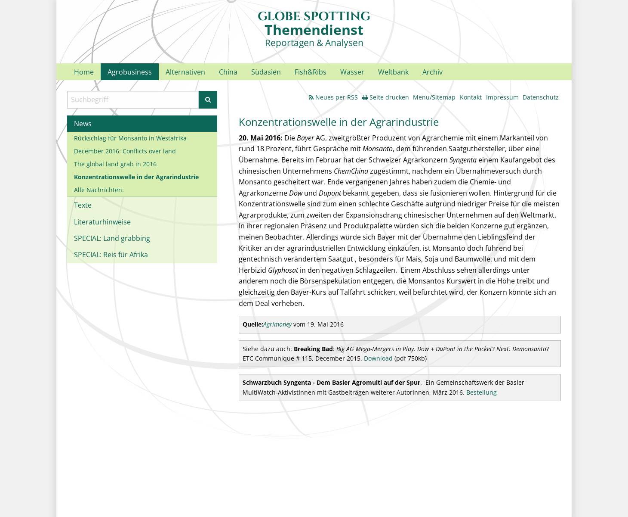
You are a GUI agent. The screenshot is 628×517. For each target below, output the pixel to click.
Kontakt (471, 97)
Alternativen (185, 72)
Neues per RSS (333, 97)
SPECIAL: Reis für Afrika (111, 254)
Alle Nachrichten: (99, 190)
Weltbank (393, 72)
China (228, 72)
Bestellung (481, 392)
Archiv (432, 72)
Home (84, 72)
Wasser (352, 72)
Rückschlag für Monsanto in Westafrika (130, 138)
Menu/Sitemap (434, 97)
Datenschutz (541, 97)
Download (378, 358)
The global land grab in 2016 (115, 164)
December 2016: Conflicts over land (125, 151)
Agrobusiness (130, 72)
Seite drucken (385, 97)
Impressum (502, 97)
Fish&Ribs (310, 72)
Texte (83, 205)
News (83, 123)
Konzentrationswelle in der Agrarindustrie (136, 177)
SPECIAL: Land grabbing (112, 238)
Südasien (266, 72)
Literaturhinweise (102, 222)
